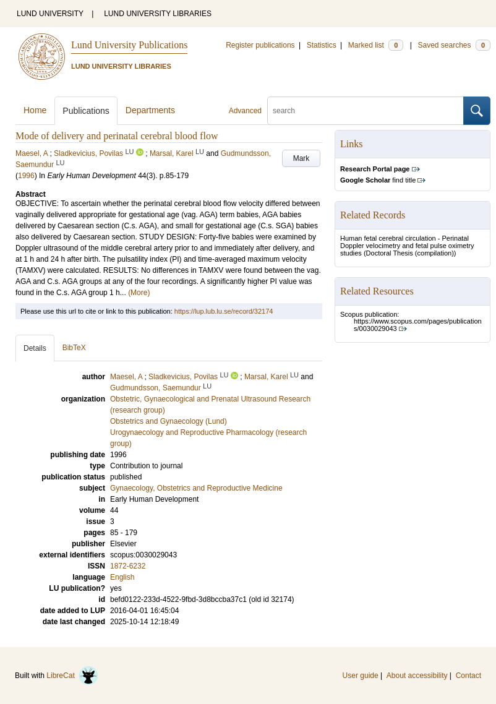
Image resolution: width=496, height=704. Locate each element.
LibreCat (72, 675)
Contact (468, 675)
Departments (150, 110)
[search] (365, 111)
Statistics (321, 45)
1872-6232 (127, 566)
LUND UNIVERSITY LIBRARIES (158, 13)
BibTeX (74, 347)
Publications (85, 111)
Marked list (375, 45)
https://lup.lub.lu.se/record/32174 (223, 311)
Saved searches (453, 45)
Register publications (260, 45)
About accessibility (417, 675)
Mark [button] (301, 158)
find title (378, 180)
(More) (139, 292)
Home (35, 110)
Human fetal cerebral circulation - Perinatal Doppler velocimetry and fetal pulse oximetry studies (407, 245)
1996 (26, 175)
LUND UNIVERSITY (50, 13)
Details (35, 348)
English (122, 577)
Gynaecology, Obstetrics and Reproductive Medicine (196, 488)
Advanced (245, 110)
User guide (360, 675)
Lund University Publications (129, 45)
